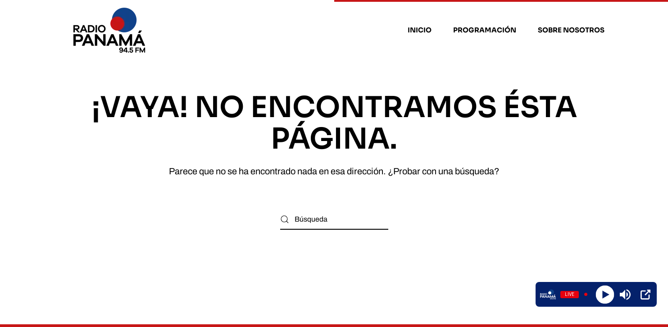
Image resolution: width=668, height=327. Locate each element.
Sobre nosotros (571, 30)
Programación (484, 30)
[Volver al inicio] (110, 30)
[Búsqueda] (334, 219)
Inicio (420, 30)
